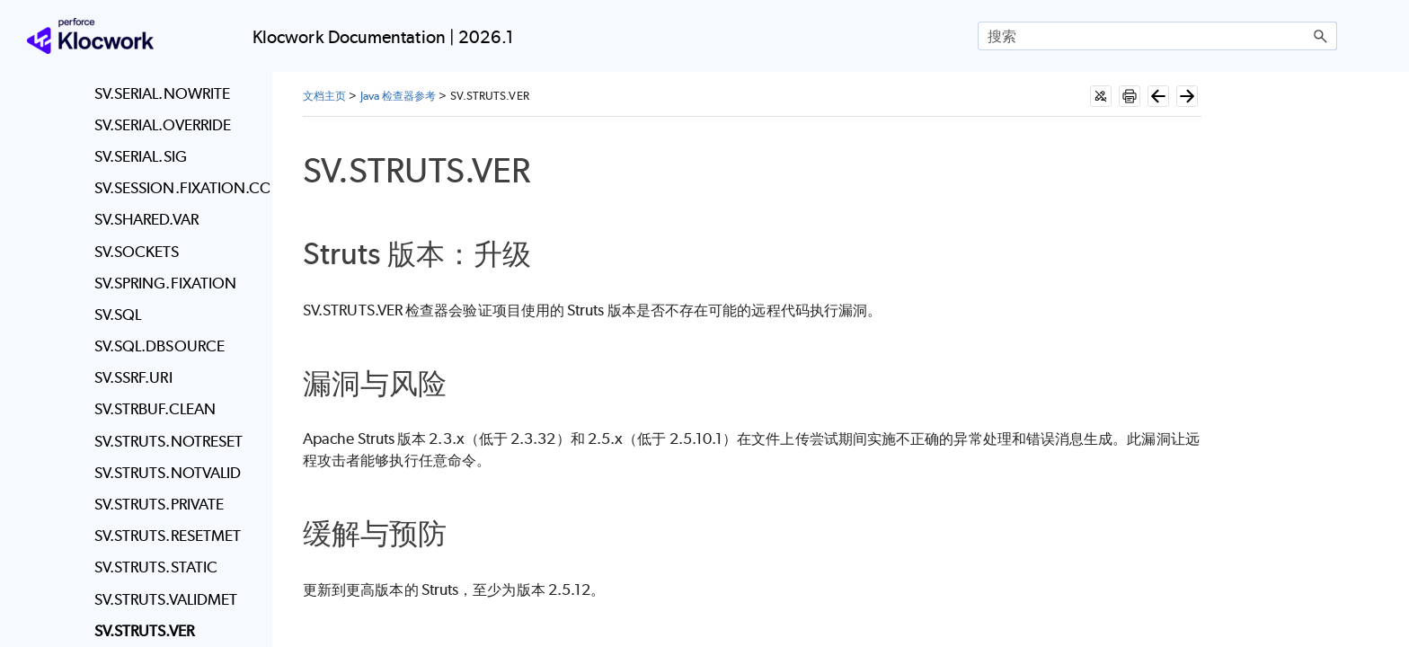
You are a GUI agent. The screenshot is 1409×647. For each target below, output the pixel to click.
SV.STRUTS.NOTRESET (168, 441)
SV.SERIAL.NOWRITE (162, 93)
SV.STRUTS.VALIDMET (165, 599)
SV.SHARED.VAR (146, 219)
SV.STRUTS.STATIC (155, 567)
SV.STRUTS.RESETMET (167, 536)
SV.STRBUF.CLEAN (155, 409)
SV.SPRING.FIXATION (165, 283)
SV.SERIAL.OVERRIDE (162, 125)
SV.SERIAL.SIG (140, 156)
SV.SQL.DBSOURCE (159, 346)
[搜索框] (1157, 36)
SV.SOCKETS (137, 252)
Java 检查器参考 (398, 95)
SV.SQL (117, 315)
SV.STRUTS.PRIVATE (159, 504)
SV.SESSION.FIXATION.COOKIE (177, 188)
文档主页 (324, 95)
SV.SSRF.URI (133, 377)
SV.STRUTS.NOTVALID (167, 473)
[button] (1321, 36)
